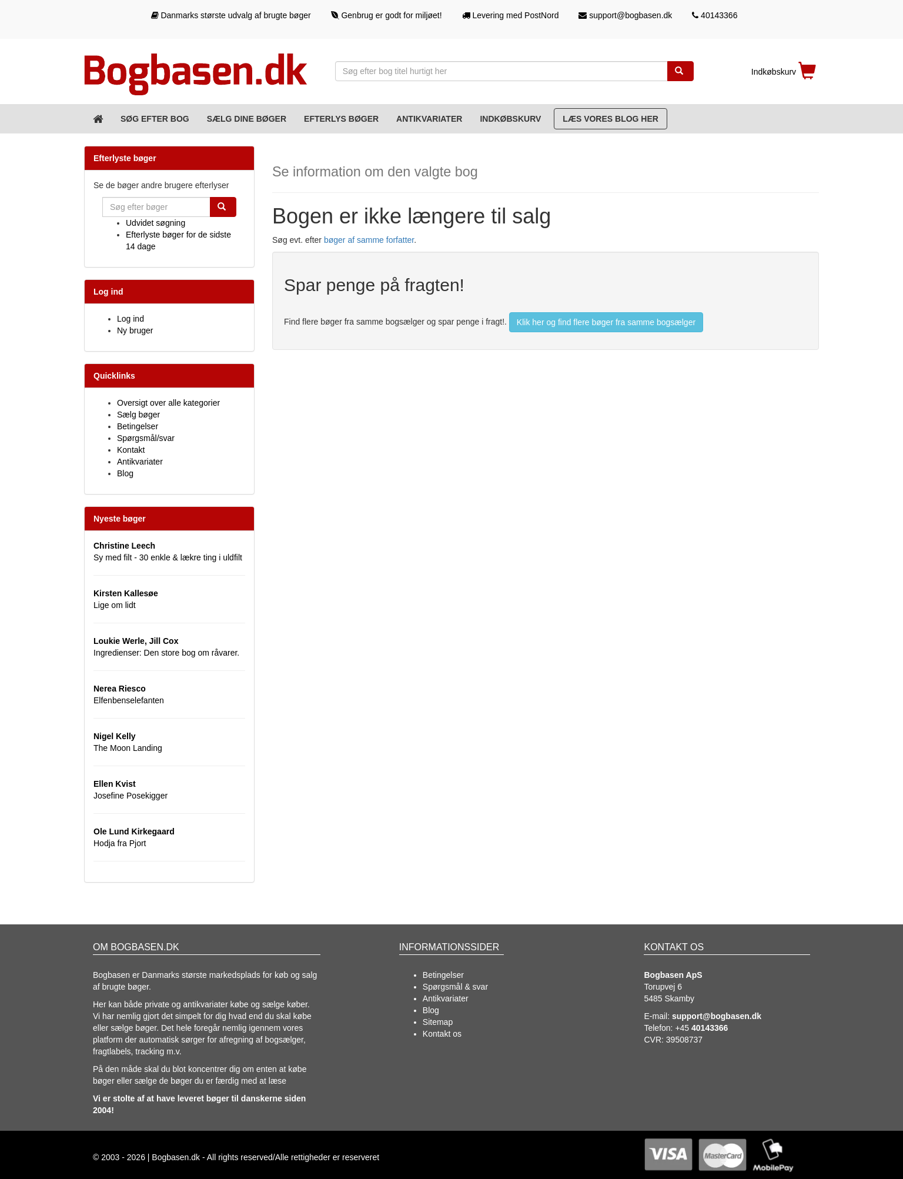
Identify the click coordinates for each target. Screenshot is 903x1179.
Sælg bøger (138, 414)
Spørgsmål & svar (455, 986)
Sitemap (438, 1022)
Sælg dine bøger (246, 118)
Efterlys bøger (341, 118)
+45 (701, 1028)
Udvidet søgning (155, 223)
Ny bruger (135, 330)
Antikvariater (429, 118)
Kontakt (131, 450)
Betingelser (137, 426)
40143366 (714, 15)
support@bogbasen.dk (625, 15)
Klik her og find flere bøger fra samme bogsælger (606, 322)
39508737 (684, 1039)
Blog (125, 473)
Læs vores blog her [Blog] (610, 118)
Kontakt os (442, 1033)
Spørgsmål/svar (146, 438)
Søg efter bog (155, 118)
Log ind (130, 318)
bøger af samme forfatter (369, 240)
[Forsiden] (98, 118)
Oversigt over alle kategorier (168, 403)
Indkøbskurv (510, 118)
